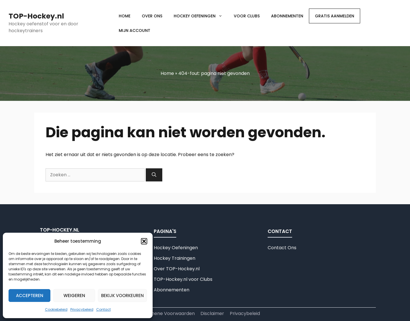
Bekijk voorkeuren (122, 295)
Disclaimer (212, 313)
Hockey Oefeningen (201, 16)
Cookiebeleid (56, 309)
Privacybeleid (81, 309)
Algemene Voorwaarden (167, 313)
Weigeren (74, 295)
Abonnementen (287, 16)
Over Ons (152, 16)
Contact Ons (282, 247)
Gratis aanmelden (334, 16)
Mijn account (134, 30)
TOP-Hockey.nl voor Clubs (183, 279)
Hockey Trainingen (174, 258)
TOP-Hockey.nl (36, 16)
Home (124, 16)
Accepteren (29, 295)
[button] (144, 241)
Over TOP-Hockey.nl (177, 268)
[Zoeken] (154, 174)
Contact (103, 309)
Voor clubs (247, 16)
